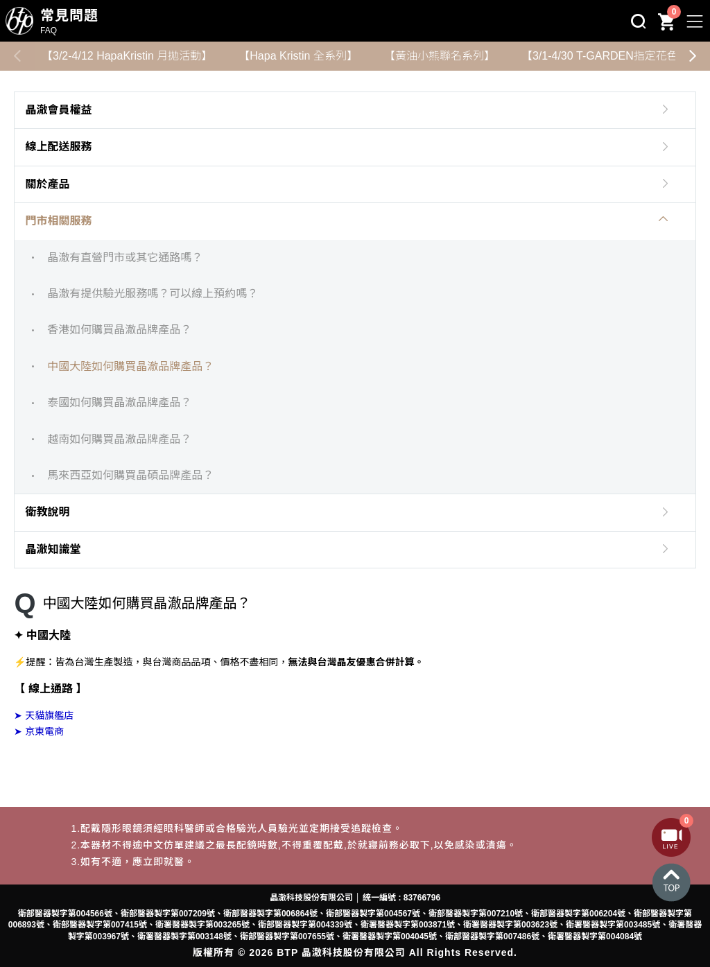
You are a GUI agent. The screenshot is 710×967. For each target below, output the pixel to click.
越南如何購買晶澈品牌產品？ (119, 439)
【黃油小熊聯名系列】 (439, 56)
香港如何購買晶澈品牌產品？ (119, 330)
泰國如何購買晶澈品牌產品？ (119, 402)
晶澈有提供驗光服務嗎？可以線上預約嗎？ (152, 293)
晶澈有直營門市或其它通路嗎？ (124, 257)
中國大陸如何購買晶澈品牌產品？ (130, 366)
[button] (692, 56)
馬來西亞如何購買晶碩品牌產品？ (130, 475)
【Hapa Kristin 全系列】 (298, 56)
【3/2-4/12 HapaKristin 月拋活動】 (127, 56)
